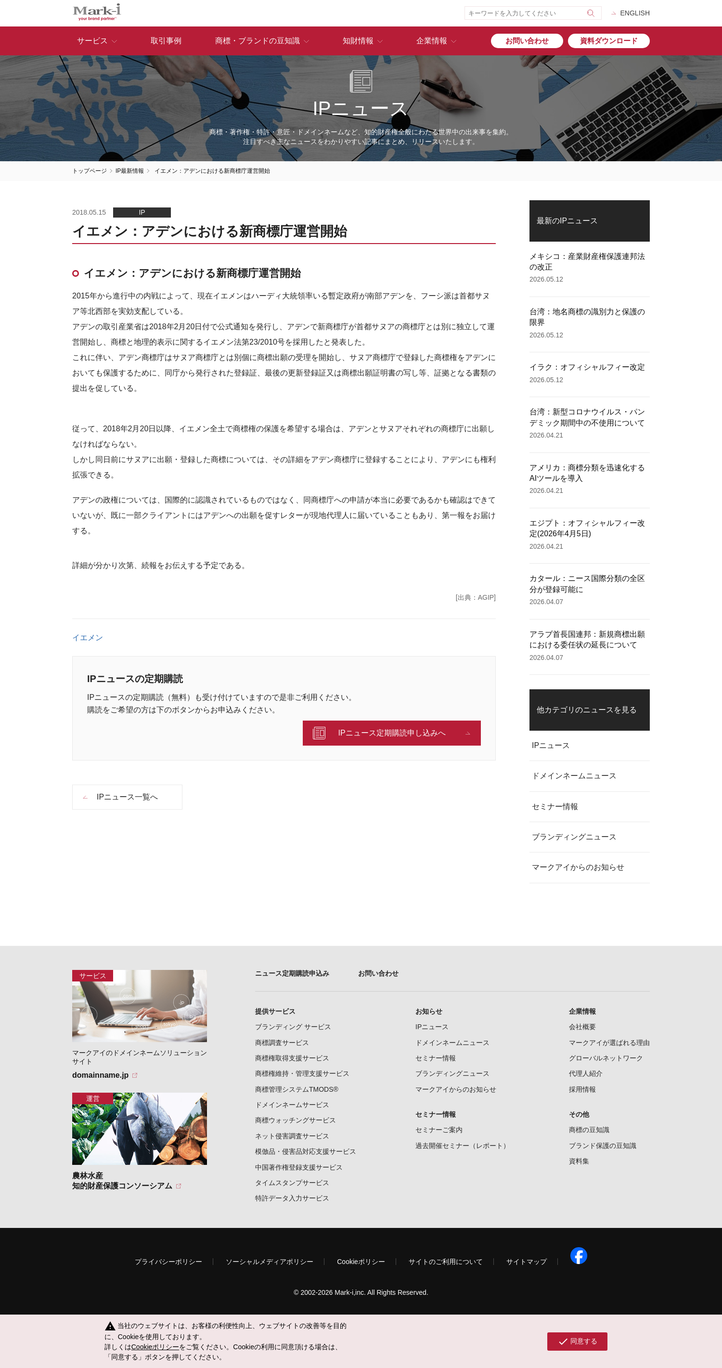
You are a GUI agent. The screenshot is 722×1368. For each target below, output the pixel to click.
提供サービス (275, 1011)
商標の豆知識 (589, 1130)
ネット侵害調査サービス (292, 1136)
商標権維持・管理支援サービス (302, 1073)
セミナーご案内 (439, 1130)
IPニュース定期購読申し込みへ (391, 733)
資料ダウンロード (609, 41)
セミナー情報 (555, 806)
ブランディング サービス (293, 1027)
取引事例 (166, 41)
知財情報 (358, 41)
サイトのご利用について (446, 1261)
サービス (92, 41)
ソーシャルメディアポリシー (269, 1261)
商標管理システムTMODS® (296, 1089)
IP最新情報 (130, 171)
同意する (577, 1341)
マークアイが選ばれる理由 (609, 1042)
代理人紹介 (586, 1073)
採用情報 (582, 1089)
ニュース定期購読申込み (292, 973)
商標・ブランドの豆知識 (257, 41)
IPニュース (551, 745)
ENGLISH (635, 13)
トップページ (89, 171)
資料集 (579, 1161)
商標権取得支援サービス (292, 1058)
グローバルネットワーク (606, 1058)
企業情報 (431, 41)
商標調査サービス (282, 1042)
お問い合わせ (527, 41)
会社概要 (582, 1027)
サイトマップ (526, 1261)
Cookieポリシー (361, 1261)
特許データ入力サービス (292, 1198)
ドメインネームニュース (574, 776)
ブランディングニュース (574, 837)
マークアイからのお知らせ (578, 867)
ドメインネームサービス (292, 1105)
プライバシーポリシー (168, 1261)
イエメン (87, 638)
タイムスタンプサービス (292, 1183)
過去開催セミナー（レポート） (462, 1145)
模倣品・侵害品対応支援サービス (305, 1151)
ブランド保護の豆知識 (602, 1145)
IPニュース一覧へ (127, 797)
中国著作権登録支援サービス (299, 1167)
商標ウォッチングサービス (295, 1120)
